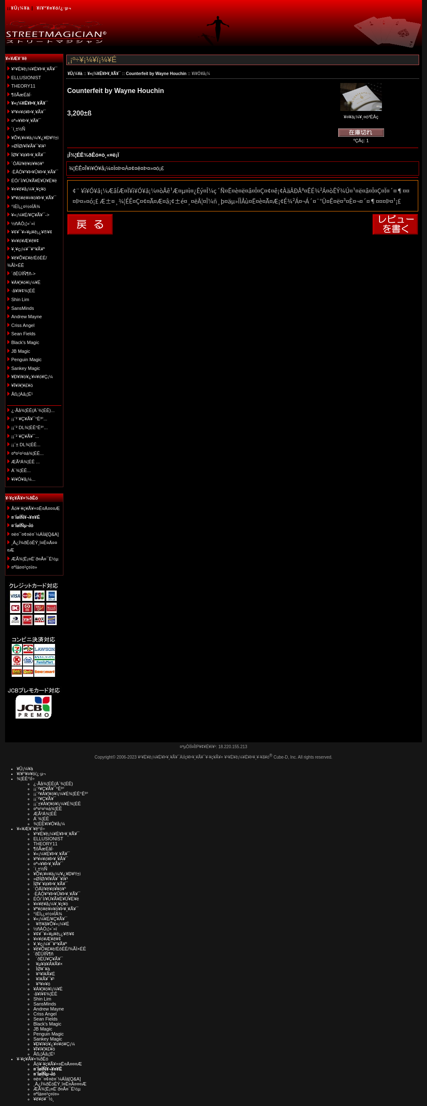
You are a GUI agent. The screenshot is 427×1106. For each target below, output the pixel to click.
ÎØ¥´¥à (41, 968)
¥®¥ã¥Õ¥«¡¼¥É (51, 923)
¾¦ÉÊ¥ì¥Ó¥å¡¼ (49, 823)
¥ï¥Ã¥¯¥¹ (44, 978)
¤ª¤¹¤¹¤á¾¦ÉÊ (47, 808)
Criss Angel (23, 325)
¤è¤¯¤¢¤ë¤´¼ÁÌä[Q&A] (35, 534)
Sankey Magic (25, 368)
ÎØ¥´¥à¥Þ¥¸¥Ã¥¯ (28, 154)
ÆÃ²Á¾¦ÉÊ (45, 813)
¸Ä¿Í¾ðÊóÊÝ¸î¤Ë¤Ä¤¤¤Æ (59, 1083)
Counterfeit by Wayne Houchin (156, 73)
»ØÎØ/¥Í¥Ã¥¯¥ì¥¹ (28, 145)
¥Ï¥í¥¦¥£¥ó (22, 385)
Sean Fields (23, 333)
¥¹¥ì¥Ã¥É (44, 973)
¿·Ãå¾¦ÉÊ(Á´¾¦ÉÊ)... (33, 410)
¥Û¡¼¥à (20, 7)
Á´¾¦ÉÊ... (21, 470)
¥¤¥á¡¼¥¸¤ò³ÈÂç (361, 114)
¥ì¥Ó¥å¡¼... (23, 479)
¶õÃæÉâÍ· (21, 94)
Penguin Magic (26, 359)
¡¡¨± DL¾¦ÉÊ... (25, 444)
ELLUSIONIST (26, 77)
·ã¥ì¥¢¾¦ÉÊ (23, 290)
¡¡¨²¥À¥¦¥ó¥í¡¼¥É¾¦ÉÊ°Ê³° (60, 793)
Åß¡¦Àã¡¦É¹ (22, 394)
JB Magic (20, 351)
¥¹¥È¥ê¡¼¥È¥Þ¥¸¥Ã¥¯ (34, 68)
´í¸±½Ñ (18, 128)
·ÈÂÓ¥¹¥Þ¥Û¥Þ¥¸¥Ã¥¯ (34, 171)
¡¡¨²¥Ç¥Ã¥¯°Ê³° (48, 788)
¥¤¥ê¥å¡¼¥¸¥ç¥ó (28, 188)
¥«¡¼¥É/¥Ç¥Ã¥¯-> (30, 214)
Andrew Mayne (26, 316)
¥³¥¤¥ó (41, 983)
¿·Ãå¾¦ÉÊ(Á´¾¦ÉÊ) (53, 783)
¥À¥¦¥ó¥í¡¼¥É (25, 282)
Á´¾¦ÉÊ (41, 818)
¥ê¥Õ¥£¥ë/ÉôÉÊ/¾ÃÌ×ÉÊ (59, 948)
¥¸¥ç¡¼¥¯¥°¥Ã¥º (28, 248)
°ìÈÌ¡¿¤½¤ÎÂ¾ (25, 206)
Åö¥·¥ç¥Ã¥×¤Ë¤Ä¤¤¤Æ (35, 508)
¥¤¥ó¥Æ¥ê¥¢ (25, 240)
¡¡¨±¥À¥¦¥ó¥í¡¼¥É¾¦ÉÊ (57, 803)
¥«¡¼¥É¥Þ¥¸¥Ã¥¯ (104, 73)
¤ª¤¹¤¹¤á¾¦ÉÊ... (27, 453)
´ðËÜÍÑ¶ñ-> (23, 273)
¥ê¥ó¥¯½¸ (43, 1098)
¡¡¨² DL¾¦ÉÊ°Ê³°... (29, 427)
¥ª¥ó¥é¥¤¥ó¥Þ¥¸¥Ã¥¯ (33, 197)
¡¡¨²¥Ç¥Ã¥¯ (44, 798)
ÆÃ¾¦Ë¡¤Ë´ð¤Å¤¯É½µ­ (34, 558)
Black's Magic (25, 342)
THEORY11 (23, 85)
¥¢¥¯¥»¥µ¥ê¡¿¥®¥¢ (31, 231)
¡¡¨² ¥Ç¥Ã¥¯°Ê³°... (29, 418)
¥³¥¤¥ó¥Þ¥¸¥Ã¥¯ (28, 111)
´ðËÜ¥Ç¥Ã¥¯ (48, 958)
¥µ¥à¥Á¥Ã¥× (48, 963)
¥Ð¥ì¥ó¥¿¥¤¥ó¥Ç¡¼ (32, 376)
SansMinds (22, 308)
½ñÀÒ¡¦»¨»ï (23, 223)
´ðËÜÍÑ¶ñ (43, 953)
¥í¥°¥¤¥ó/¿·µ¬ (54, 7)
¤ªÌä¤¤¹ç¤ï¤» (24, 567)
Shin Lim (20, 299)
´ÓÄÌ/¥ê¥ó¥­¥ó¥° (27, 163)
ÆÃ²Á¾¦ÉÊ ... (25, 461)
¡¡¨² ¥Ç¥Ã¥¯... (25, 436)
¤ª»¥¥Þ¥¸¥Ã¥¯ (26, 120)
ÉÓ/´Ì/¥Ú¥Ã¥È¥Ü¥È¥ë (34, 180)
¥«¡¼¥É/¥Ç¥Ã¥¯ (50, 918)
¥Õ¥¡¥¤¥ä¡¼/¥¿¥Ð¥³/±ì (35, 137)
